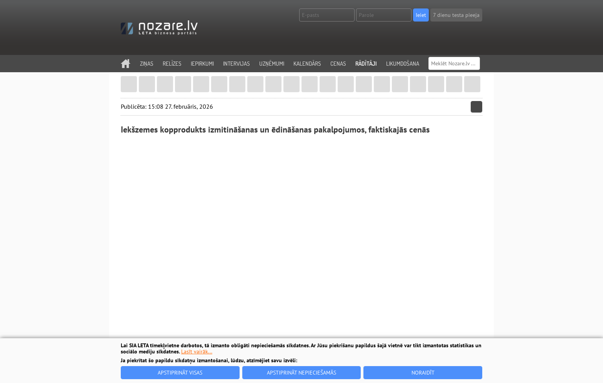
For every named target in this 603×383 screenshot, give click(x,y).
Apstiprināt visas (180, 372)
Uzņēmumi (271, 63)
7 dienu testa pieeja (456, 15)
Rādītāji (366, 63)
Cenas (338, 63)
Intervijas (236, 63)
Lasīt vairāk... (196, 351)
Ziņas (146, 63)
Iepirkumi (202, 63)
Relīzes (172, 63)
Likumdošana (402, 63)
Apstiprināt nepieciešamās (301, 372)
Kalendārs (307, 63)
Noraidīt (423, 372)
